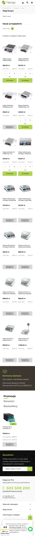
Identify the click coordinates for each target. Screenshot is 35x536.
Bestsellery (11, 406)
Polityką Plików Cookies (13, 527)
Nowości (9, 401)
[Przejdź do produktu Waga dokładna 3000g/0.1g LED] (10, 95)
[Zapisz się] (29, 469)
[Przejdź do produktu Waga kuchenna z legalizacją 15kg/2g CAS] (25, 235)
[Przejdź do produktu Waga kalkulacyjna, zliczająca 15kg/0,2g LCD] (25, 142)
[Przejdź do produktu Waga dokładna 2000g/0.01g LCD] (25, 95)
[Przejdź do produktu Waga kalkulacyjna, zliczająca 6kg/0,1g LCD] (10, 235)
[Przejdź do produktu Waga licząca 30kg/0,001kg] (10, 49)
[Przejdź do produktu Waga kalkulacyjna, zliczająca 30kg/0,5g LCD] (10, 189)
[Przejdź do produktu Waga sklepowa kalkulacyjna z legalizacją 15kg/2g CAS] (10, 329)
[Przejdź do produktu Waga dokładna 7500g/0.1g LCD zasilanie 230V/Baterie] (25, 49)
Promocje (10, 396)
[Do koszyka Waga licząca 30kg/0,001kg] (10, 80)
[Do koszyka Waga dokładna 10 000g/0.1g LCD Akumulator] (10, 173)
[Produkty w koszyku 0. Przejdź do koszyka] (23, 2)
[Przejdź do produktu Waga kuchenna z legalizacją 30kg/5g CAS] (10, 282)
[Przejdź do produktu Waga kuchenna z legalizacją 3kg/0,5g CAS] (25, 282)
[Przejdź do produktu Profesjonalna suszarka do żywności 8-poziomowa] (10, 420)
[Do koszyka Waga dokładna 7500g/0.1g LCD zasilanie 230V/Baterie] (25, 80)
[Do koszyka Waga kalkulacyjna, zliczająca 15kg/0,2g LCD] (25, 173)
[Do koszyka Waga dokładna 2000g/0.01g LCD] (25, 127)
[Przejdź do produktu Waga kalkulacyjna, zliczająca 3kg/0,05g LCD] (25, 189)
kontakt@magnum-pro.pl (12, 491)
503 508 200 (17, 488)
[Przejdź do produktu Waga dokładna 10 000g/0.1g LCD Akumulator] (10, 142)
